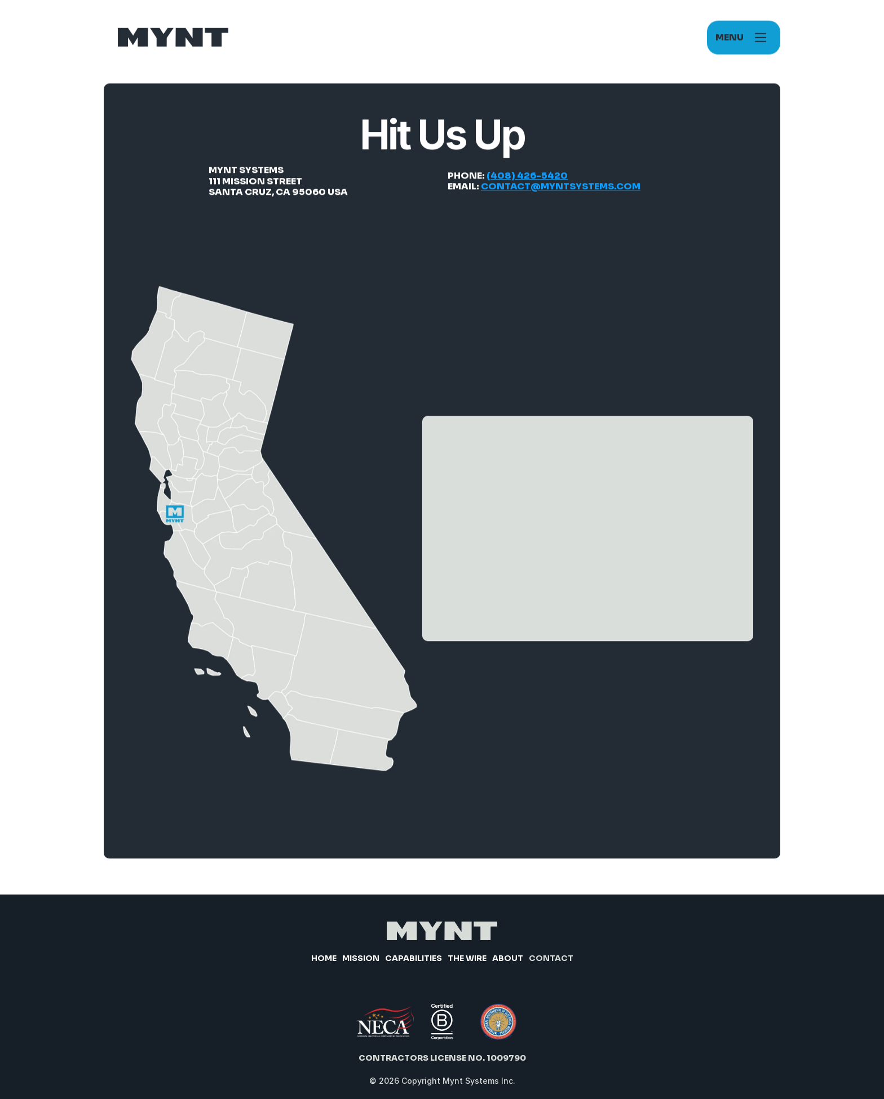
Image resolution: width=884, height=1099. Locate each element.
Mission (360, 958)
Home (324, 958)
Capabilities (413, 958)
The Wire (467, 958)
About (507, 958)
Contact (551, 958)
